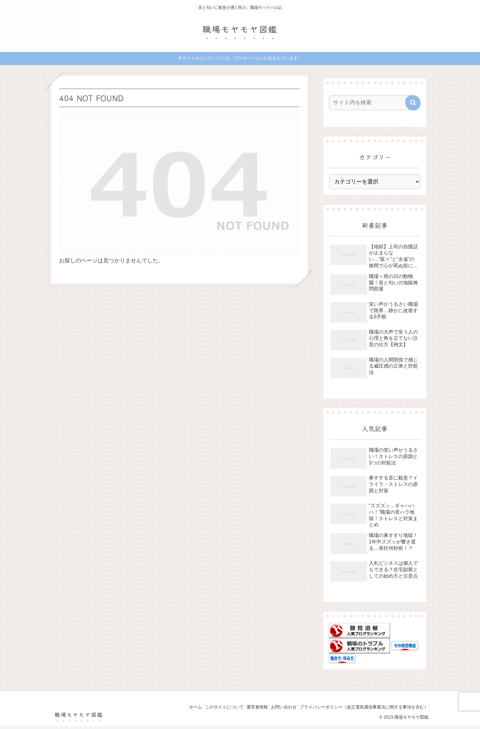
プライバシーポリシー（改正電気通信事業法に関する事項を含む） (362, 707)
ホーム (180, 707)
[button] (413, 102)
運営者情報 (248, 707)
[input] (371, 102)
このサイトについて (212, 707)
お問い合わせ (278, 707)
